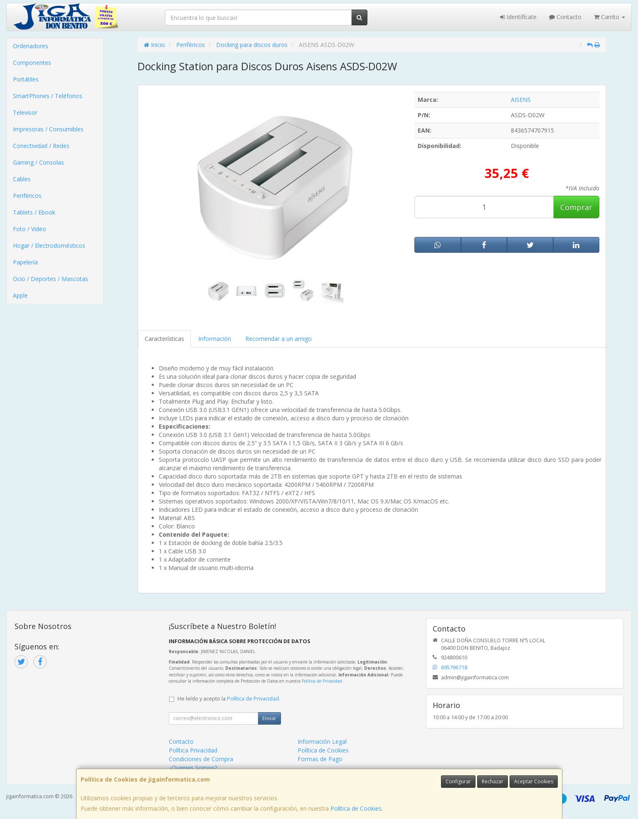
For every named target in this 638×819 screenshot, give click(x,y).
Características (164, 339)
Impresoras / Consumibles (48, 129)
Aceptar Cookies (533, 781)
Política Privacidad (193, 750)
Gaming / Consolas (38, 162)
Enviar (269, 718)
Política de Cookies (356, 808)
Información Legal (322, 741)
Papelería (25, 262)
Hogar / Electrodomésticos (49, 245)
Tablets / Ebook (34, 212)
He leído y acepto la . (228, 698)
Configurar (458, 781)
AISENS (521, 100)
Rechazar (492, 781)
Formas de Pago (320, 759)
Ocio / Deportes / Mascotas (50, 279)
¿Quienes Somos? (193, 768)
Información (214, 339)
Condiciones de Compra (201, 759)
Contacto (565, 17)
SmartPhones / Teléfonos (47, 96)
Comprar (576, 207)
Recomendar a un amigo (278, 339)
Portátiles (26, 79)
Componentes (32, 63)
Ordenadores (30, 46)
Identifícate (518, 17)
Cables (22, 179)
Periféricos (27, 196)
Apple (20, 295)
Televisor (25, 112)
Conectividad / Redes (41, 146)
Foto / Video (29, 229)
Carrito (609, 17)
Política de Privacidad (322, 681)
